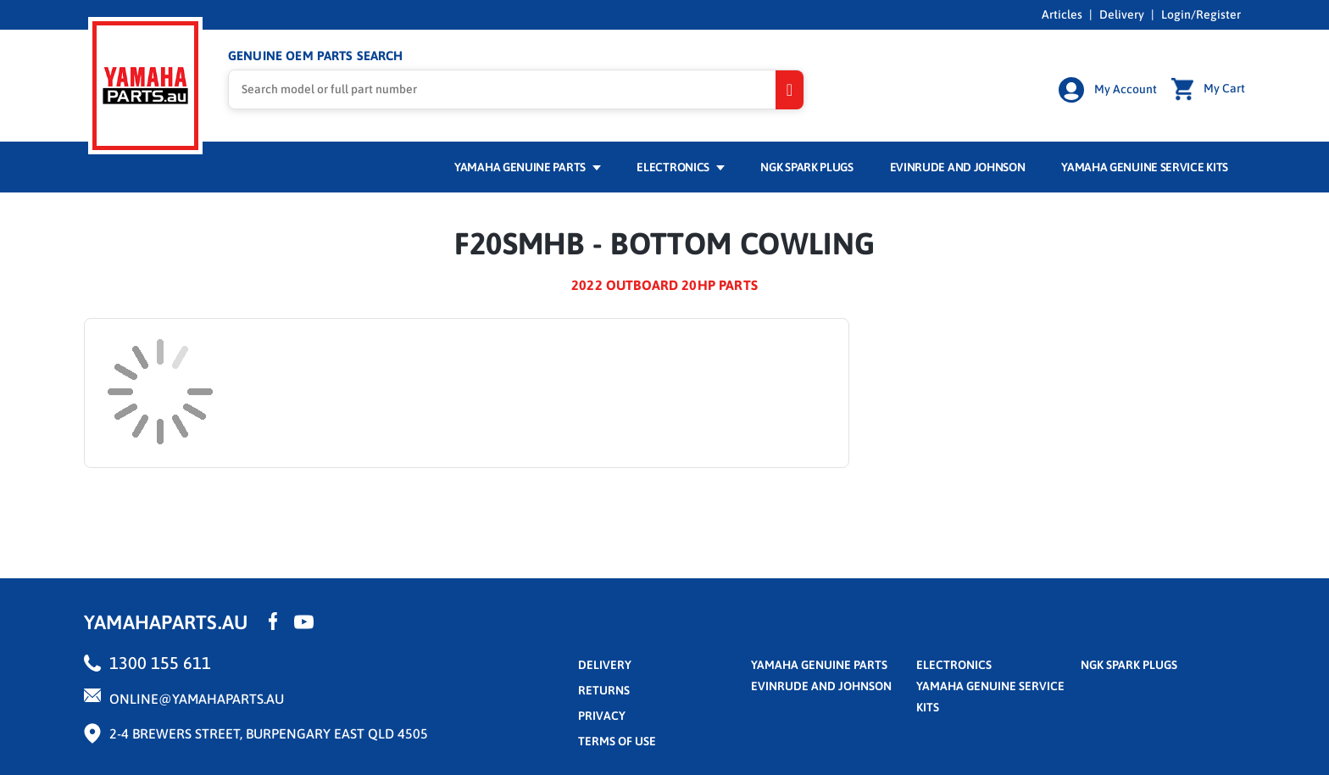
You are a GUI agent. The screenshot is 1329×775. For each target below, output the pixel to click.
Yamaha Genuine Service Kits (1144, 167)
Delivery (1121, 14)
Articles (1062, 14)
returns (604, 690)
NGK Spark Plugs (806, 167)
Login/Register (1201, 14)
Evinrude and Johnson (958, 167)
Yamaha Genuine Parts (527, 167)
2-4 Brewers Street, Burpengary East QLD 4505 (268, 733)
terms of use (617, 741)
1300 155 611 (160, 662)
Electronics (680, 167)
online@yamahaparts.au (196, 698)
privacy (602, 715)
